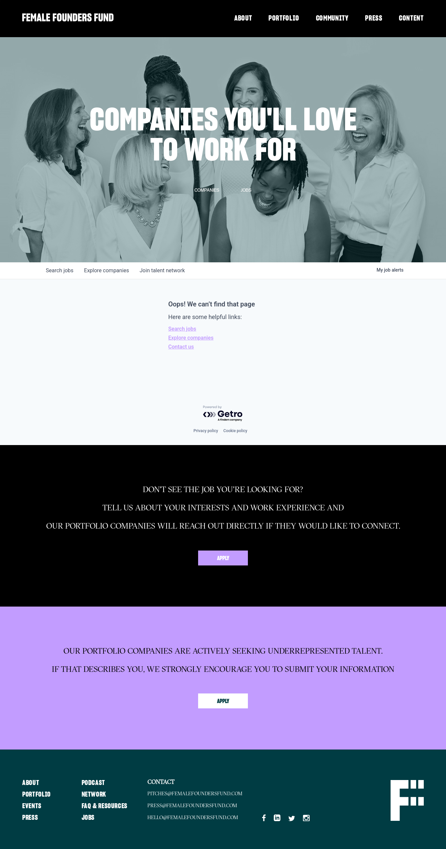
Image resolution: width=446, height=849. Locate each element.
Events (32, 805)
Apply (223, 558)
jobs (59, 270)
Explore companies (190, 338)
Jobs (91, 816)
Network (97, 793)
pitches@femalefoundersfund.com (204, 793)
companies (106, 270)
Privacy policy (205, 430)
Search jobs (182, 329)
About (243, 18)
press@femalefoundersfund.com (202, 805)
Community (332, 18)
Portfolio (283, 18)
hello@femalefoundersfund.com (202, 816)
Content (411, 18)
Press (373, 18)
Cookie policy (235, 430)
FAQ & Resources (108, 805)
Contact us (181, 347)
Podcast (96, 781)
